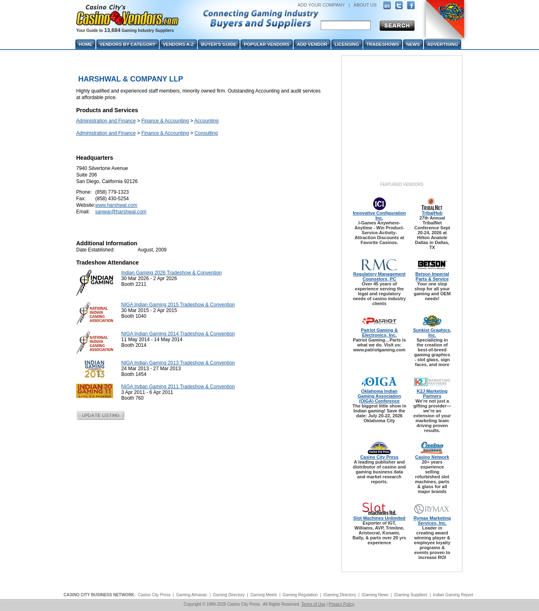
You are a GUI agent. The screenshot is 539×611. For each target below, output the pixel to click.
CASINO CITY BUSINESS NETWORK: (99, 595)
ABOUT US (364, 4)
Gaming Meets (263, 595)
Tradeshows (383, 44)
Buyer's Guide (218, 44)
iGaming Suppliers (411, 595)
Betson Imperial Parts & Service (432, 276)
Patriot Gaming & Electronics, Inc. (379, 332)
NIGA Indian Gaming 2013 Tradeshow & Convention (178, 363)
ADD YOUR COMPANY (321, 4)
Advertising (442, 44)
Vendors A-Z (178, 44)
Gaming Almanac (191, 595)
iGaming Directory (339, 595)
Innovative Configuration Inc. (379, 215)
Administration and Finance (106, 121)
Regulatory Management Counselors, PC (379, 276)
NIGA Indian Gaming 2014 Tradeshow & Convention (178, 334)
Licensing (347, 44)
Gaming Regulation (300, 595)
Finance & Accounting (165, 121)
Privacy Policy (341, 604)
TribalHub (432, 212)
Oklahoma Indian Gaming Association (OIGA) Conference (379, 396)
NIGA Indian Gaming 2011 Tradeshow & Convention (178, 386)
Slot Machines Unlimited (379, 518)
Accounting (206, 121)
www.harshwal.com (116, 205)
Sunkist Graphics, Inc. (432, 332)
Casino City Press (379, 457)
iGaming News (375, 595)
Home (85, 44)
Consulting (206, 133)
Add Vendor (312, 44)
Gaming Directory (229, 595)
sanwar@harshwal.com (120, 212)
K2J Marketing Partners (432, 393)
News (413, 44)
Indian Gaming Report (453, 595)
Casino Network (432, 457)
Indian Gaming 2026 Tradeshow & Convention (171, 273)
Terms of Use (313, 604)
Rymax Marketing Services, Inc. (432, 520)
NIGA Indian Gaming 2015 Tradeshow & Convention (178, 305)
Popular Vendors (266, 44)
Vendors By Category (128, 44)
